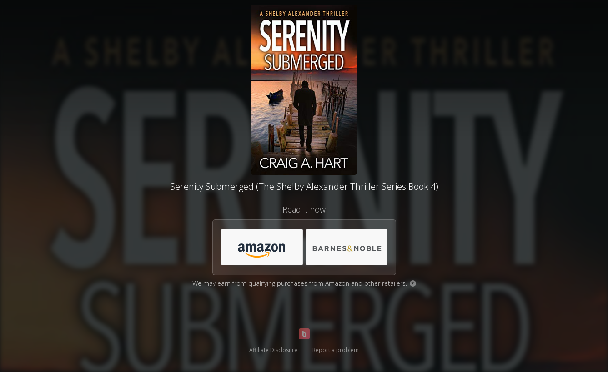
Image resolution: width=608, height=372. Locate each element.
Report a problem (335, 350)
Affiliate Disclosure (273, 350)
